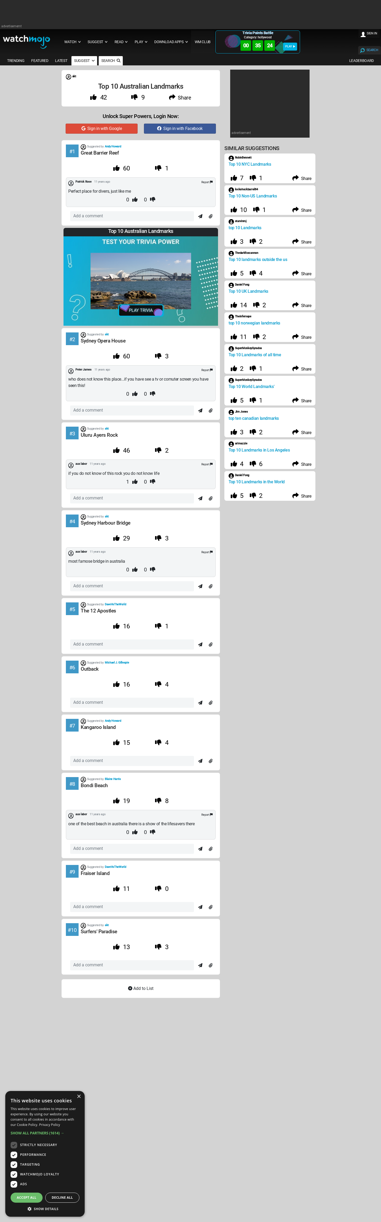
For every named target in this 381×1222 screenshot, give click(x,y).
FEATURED (39, 60)
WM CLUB (203, 42)
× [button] (79, 1097)
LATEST (61, 60)
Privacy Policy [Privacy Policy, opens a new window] (49, 1124)
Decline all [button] (62, 1197)
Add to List (140, 988)
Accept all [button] (27, 1197)
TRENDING (15, 60)
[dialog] (45, 1154)
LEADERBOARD (361, 60)
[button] (45, 1133)
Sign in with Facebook (180, 128)
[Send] (200, 216)
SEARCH (372, 50)
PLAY (290, 46)
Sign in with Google (101, 128)
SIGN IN (372, 33)
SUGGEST (84, 60)
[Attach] (211, 216)
